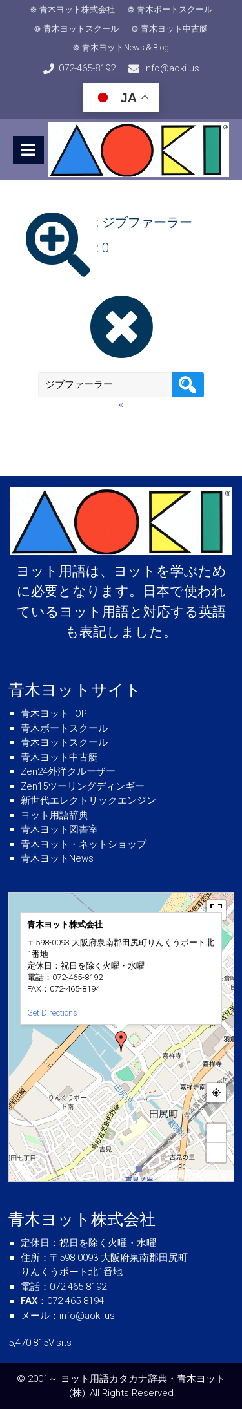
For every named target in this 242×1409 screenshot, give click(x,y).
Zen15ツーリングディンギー (83, 786)
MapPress (172, 1175)
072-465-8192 (87, 68)
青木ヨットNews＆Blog (125, 47)
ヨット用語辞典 (54, 815)
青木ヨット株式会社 (77, 9)
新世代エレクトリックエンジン (88, 800)
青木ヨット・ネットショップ (83, 844)
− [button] (216, 1152)
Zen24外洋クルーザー (68, 771)
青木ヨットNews (57, 858)
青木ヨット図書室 (59, 829)
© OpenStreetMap (210, 1175)
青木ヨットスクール (81, 28)
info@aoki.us (171, 68)
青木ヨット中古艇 (174, 28)
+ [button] (216, 1133)
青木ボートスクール (174, 9)
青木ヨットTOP (54, 713)
